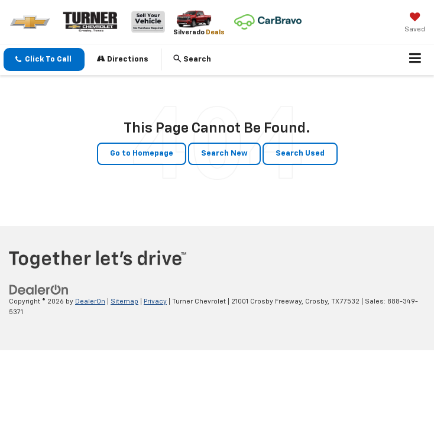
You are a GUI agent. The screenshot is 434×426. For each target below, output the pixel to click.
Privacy (155, 301)
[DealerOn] (39, 289)
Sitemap (124, 301)
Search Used (300, 153)
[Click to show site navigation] (415, 59)
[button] (44, 59)
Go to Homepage (141, 153)
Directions (122, 58)
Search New (224, 153)
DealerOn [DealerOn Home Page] (90, 301)
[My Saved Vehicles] (414, 23)
